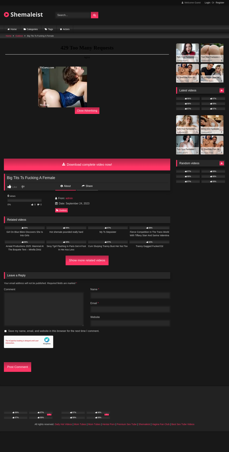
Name (94, 289)
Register (220, 2)
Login (207, 2)
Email (94, 303)
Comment (9, 289)
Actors (66, 29)
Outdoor (19, 36)
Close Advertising (87, 110)
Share (87, 186)
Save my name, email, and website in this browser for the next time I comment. (53, 331)
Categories (32, 29)
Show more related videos (87, 260)
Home (14, 29)
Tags (50, 29)
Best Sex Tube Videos (182, 424)
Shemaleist (23, 14)
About (66, 186)
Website (95, 317)
